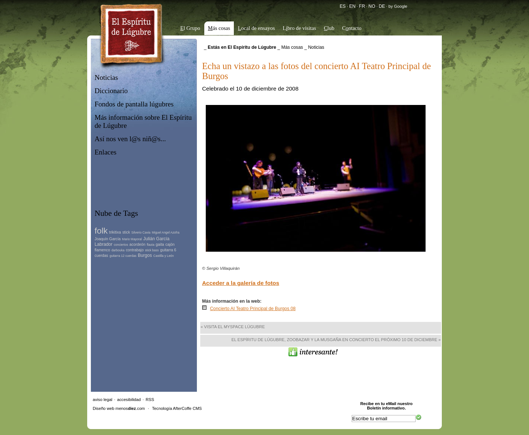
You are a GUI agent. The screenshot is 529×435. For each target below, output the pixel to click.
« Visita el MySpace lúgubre (233, 326)
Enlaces (105, 152)
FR (362, 6)
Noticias (106, 77)
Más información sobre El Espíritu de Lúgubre (143, 121)
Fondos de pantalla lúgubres (134, 104)
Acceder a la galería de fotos (240, 283)
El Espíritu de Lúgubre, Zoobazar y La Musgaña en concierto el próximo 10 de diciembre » (336, 339)
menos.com (130, 408)
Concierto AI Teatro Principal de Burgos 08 (253, 308)
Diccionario (111, 91)
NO (371, 6)
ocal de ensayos (256, 28)
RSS (150, 399)
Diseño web (103, 408)
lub (329, 28)
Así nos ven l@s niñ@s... (130, 139)
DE (382, 6)
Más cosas (292, 47)
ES (342, 6)
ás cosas (219, 28)
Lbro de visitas (299, 28)
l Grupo (190, 28)
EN (352, 6)
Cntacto (352, 28)
